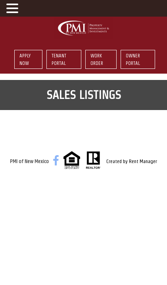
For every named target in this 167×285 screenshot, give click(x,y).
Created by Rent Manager (131, 161)
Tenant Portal (59, 59)
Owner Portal (133, 59)
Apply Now (25, 59)
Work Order (96, 59)
